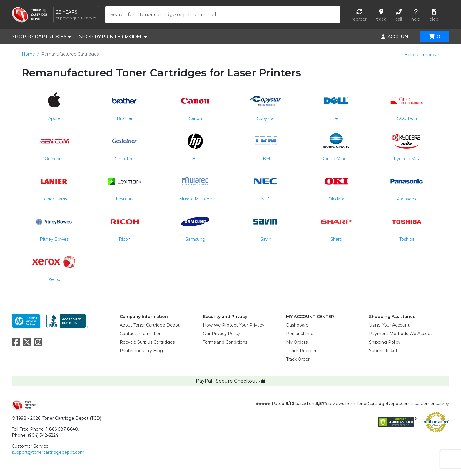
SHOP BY (41, 36)
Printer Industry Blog (141, 350)
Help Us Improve (421, 54)
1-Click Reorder (301, 350)
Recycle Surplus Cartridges (147, 342)
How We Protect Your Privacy (233, 325)
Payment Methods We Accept (400, 333)
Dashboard (297, 325)
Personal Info (299, 333)
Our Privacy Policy (221, 333)
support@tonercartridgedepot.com (48, 452)
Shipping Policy (384, 342)
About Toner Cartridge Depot (150, 325)
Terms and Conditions (225, 342)
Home (28, 54)
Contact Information (141, 333)
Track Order (298, 359)
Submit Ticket (383, 350)
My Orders (297, 342)
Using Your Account (389, 325)
